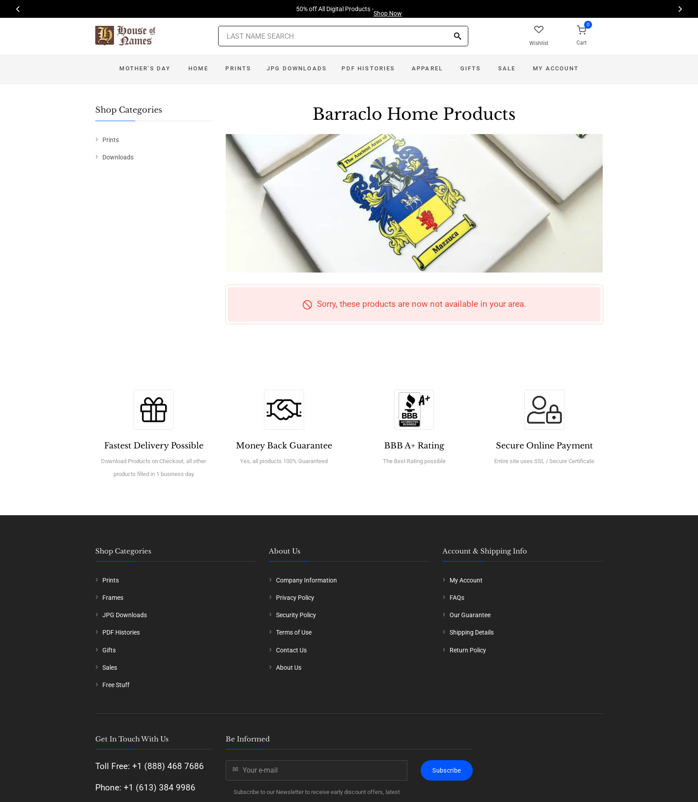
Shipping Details (472, 632)
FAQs (457, 597)
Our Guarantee (470, 615)
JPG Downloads (297, 68)
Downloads (118, 157)
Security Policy (296, 615)
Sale (507, 68)
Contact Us (291, 650)
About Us (288, 667)
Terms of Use (294, 632)
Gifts (470, 68)
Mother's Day (144, 68)
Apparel (427, 68)
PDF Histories (368, 68)
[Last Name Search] (343, 36)
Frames (112, 597)
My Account (556, 68)
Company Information (306, 580)
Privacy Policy (295, 597)
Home (198, 68)
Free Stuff (116, 684)
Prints (238, 68)
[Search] (457, 36)
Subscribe (446, 770)
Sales (109, 667)
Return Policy (468, 650)
